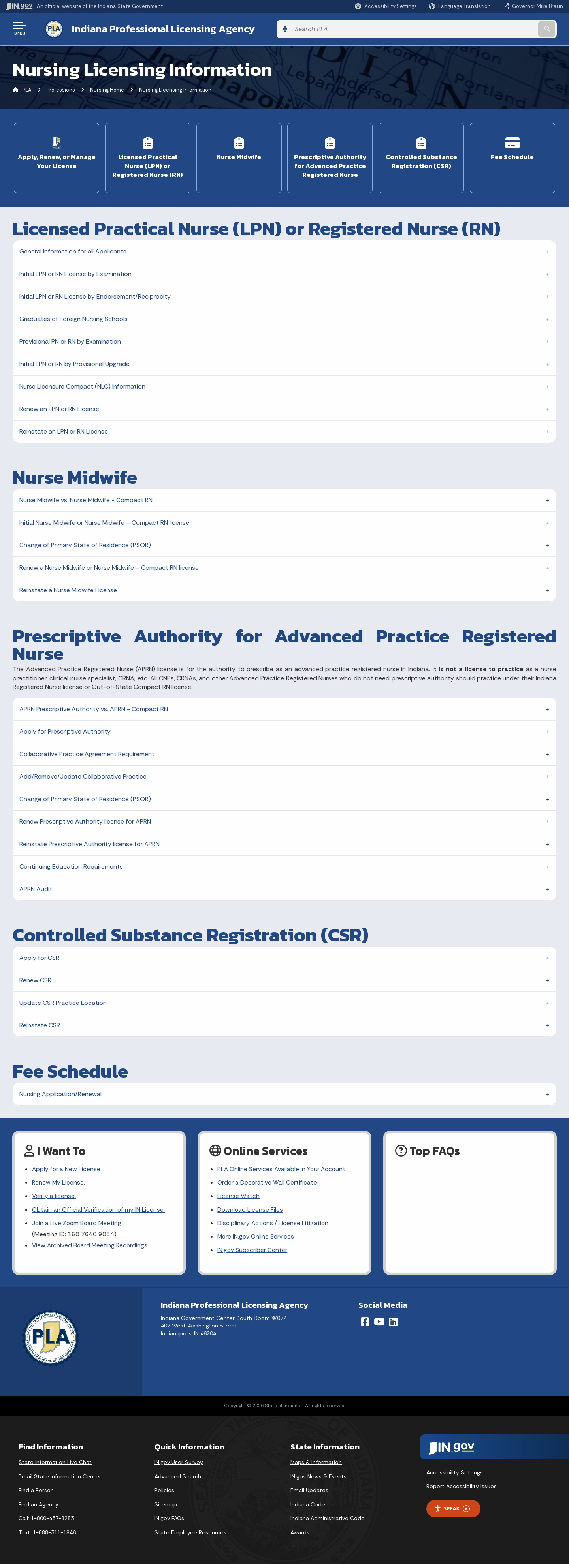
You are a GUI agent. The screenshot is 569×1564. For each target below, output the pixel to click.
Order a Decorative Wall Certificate (267, 1179)
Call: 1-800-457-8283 (46, 1517)
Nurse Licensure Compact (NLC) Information (82, 382)
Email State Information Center (60, 1475)
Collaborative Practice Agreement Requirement (86, 750)
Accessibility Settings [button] (454, 1471)
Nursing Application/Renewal (60, 1090)
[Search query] (498, 28)
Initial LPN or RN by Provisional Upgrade (74, 360)
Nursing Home (107, 88)
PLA (27, 88)
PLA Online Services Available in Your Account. (283, 1165)
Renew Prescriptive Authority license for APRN (85, 817)
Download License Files (250, 1207)
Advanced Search (177, 1475)
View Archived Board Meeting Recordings (91, 1243)
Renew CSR (35, 976)
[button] (386, 6)
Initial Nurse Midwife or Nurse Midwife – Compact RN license (104, 518)
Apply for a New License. (67, 1165)
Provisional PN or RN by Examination (70, 337)
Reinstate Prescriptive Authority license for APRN (89, 840)
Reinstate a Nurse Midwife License (68, 586)
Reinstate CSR (39, 1021)
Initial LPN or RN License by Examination (75, 270)
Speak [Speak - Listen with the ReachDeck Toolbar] (452, 1507)
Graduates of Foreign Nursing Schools (73, 315)
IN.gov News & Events (318, 1475)
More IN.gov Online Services (256, 1235)
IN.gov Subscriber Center (252, 1249)
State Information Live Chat (55, 1461)
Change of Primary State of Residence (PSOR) (85, 541)
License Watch (238, 1193)
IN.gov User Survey (178, 1461)
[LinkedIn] (393, 1320)
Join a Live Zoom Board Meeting (77, 1221)
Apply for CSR (39, 954)
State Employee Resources (190, 1531)
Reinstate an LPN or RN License (63, 427)
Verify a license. (54, 1193)
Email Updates (309, 1489)
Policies (164, 1489)
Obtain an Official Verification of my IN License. (99, 1207)
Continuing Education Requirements (71, 862)
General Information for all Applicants (72, 247)
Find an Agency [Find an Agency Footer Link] (38, 1503)
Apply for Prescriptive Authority (65, 727)
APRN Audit (35, 885)
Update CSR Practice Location (63, 999)
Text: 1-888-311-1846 (47, 1531)
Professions (61, 88)
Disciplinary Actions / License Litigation (273, 1221)
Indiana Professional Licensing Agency (155, 28)
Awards (299, 1531)
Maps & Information (316, 1461)
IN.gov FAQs (169, 1517)
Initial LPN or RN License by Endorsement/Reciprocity (95, 292)
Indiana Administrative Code (327, 1517)
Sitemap (165, 1503)
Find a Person (36, 1489)
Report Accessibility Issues (461, 1485)
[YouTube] (379, 1320)
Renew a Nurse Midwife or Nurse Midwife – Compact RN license (109, 564)
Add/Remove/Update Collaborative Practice (83, 772)
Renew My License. (59, 1179)
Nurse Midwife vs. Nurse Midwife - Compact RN (86, 496)
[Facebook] (365, 1320)
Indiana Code (307, 1503)
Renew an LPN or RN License (59, 405)
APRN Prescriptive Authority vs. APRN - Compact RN (93, 705)
